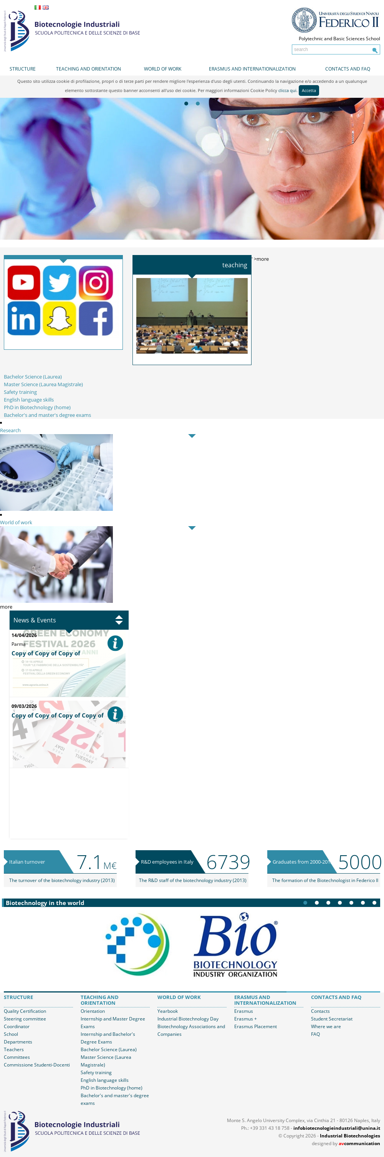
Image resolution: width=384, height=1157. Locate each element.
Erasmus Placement (255, 1026)
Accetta (309, 90)
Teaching (234, 265)
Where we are (326, 1026)
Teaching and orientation (88, 69)
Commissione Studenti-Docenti (37, 1065)
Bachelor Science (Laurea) (33, 376)
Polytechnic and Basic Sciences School (339, 38)
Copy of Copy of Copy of (46, 653)
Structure (23, 69)
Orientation (93, 1011)
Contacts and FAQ (347, 69)
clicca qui (287, 90)
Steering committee (25, 1018)
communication (359, 1143)
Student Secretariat (332, 1018)
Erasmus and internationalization (252, 69)
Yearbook (167, 1011)
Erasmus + (245, 1018)
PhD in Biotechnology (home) (37, 407)
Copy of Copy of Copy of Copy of (58, 715)
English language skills (29, 399)
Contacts (320, 1011)
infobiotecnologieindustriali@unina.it (336, 1128)
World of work (162, 69)
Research (10, 430)
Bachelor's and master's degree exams (47, 414)
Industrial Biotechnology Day (187, 1018)
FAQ (315, 1034)
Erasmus (243, 1011)
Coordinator (17, 1026)
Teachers (14, 1049)
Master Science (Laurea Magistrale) (43, 384)
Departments (18, 1042)
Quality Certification (25, 1011)
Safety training (20, 391)
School (11, 1034)
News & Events (34, 620)
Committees (17, 1057)
